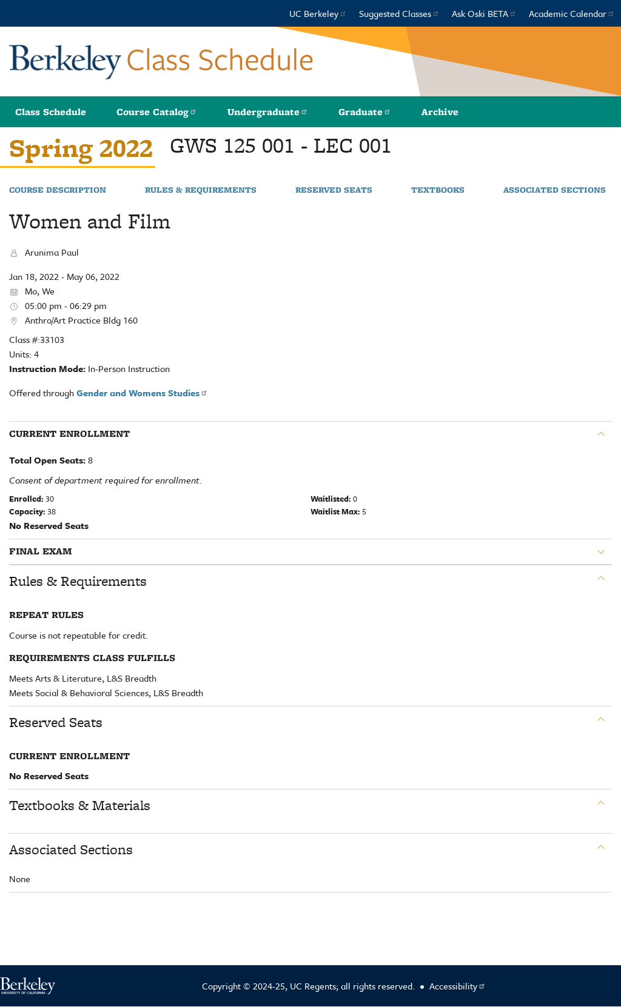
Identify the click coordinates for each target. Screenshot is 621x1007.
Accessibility (457, 985)
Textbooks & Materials (79, 805)
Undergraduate (267, 111)
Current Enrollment (69, 434)
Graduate (364, 111)
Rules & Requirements (201, 190)
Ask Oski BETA (484, 13)
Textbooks (438, 190)
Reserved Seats (333, 190)
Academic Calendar (572, 13)
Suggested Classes (399, 13)
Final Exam (40, 551)
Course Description (57, 190)
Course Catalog (156, 111)
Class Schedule (50, 111)
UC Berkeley (318, 13)
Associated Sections (554, 190)
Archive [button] (439, 111)
